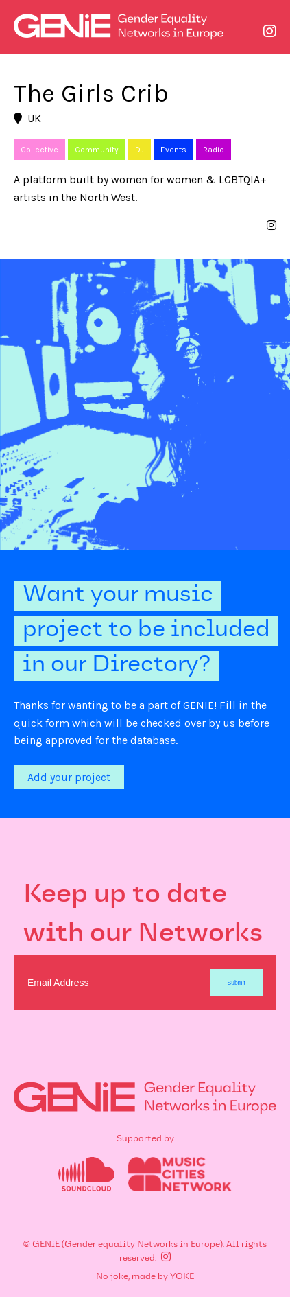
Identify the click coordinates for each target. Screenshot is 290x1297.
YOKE (182, 1277)
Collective (39, 149)
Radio (213, 149)
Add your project (68, 777)
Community (97, 149)
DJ (139, 149)
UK (27, 118)
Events (173, 149)
